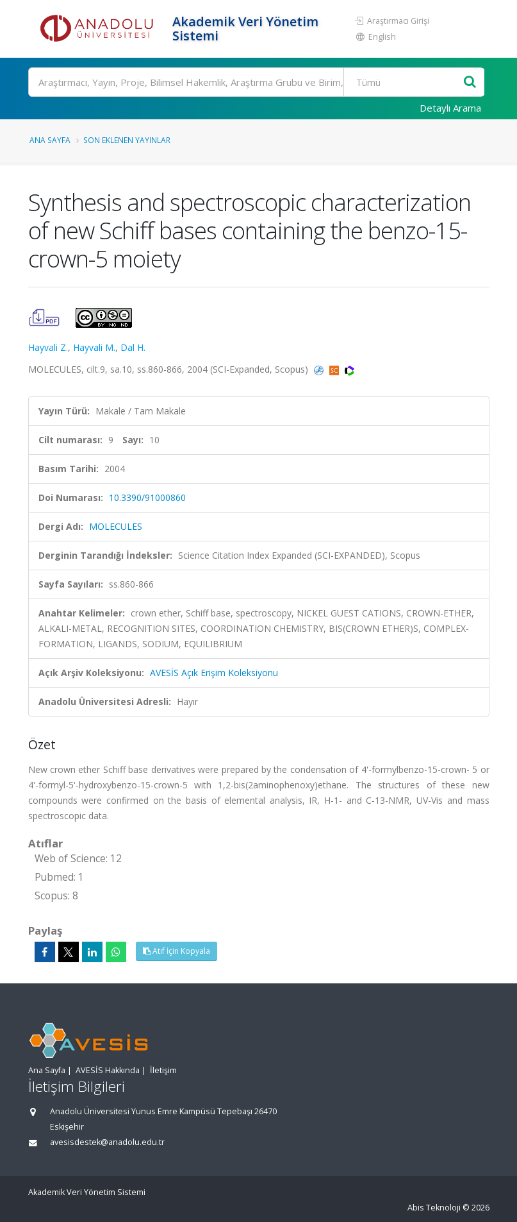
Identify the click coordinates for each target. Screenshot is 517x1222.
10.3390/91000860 (147, 497)
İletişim (163, 1070)
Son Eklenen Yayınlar (126, 140)
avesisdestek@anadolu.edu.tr (107, 1142)
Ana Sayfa (49, 140)
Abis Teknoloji (434, 1207)
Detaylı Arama (450, 107)
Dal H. (132, 347)
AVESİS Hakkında (108, 1070)
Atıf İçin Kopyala (176, 951)
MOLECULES (115, 526)
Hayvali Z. (48, 347)
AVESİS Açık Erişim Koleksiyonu (214, 672)
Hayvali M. (94, 347)
